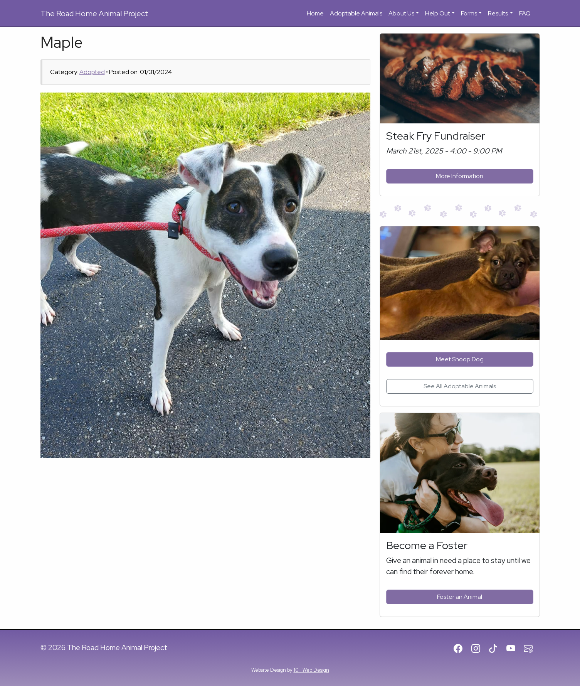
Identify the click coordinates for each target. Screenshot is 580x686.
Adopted (92, 72)
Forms (469, 13)
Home (315, 13)
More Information (459, 176)
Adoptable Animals (356, 13)
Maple (61, 42)
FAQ (525, 13)
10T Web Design (311, 670)
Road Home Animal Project (94, 13)
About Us (401, 13)
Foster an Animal (459, 597)
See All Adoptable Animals (460, 386)
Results (498, 13)
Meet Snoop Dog (460, 359)
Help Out (437, 13)
